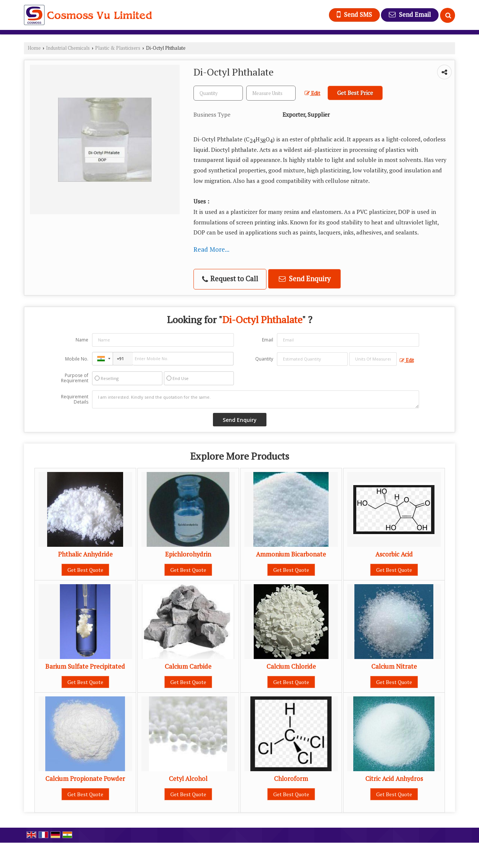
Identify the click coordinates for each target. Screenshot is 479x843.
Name (82, 340)
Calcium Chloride (291, 666)
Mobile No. (76, 359)
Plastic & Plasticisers (117, 48)
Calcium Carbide (188, 666)
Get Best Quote (85, 569)
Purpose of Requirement (74, 378)
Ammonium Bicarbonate (291, 554)
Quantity (264, 359)
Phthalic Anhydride (85, 554)
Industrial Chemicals (68, 48)
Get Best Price (355, 92)
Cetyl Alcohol (188, 779)
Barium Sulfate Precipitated (85, 666)
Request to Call (230, 278)
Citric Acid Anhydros (394, 779)
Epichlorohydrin (188, 554)
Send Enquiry (304, 278)
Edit (312, 93)
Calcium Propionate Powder (85, 779)
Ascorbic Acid (394, 554)
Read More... (211, 249)
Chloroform (291, 779)
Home (34, 48)
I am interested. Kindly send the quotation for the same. (255, 399)
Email (267, 340)
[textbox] (271, 93)
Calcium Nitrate (394, 666)
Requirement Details (74, 399)
